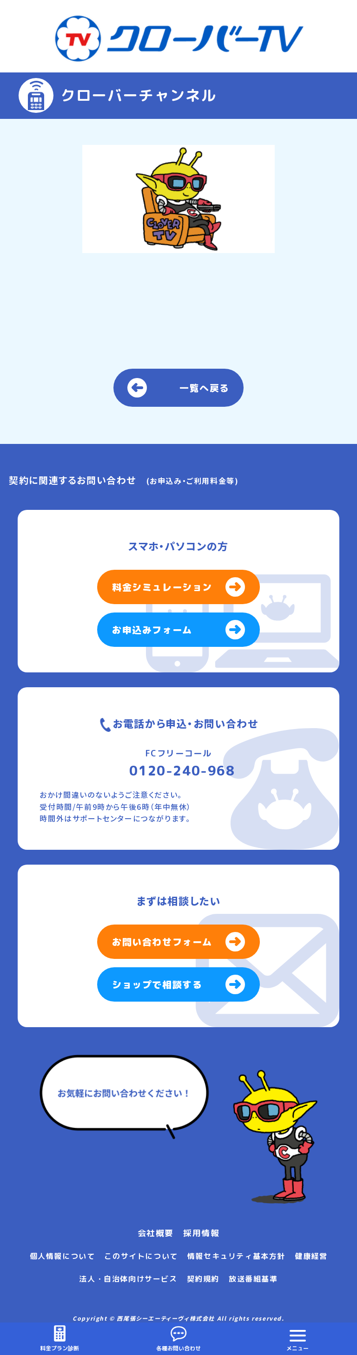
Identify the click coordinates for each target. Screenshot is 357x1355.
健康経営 (311, 1256)
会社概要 (156, 1233)
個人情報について (62, 1256)
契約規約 (203, 1279)
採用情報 (201, 1233)
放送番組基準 (253, 1279)
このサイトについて (141, 1256)
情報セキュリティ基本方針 (236, 1256)
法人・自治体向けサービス (128, 1279)
